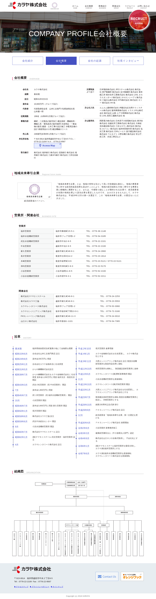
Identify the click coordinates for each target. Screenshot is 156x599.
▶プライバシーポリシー (39, 587)
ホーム (75, 7)
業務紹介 (103, 7)
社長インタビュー (128, 60)
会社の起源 (95, 60)
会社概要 (89, 7)
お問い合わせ (144, 7)
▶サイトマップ (57, 587)
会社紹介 (27, 60)
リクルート (130, 7)
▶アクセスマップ (21, 587)
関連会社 (116, 7)
